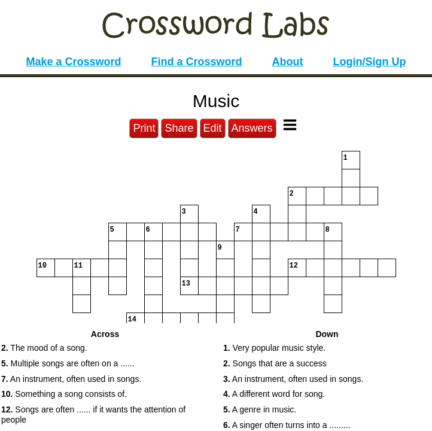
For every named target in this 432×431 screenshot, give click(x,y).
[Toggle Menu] (289, 124)
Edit (212, 128)
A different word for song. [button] (274, 394)
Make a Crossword (73, 62)
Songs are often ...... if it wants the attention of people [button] (93, 414)
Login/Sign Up (369, 62)
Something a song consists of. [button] (64, 394)
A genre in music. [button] (259, 409)
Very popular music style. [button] (274, 348)
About (287, 62)
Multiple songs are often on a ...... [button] (68, 363)
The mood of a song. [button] (44, 348)
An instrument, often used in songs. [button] (71, 379)
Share (179, 128)
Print (144, 128)
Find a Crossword (196, 62)
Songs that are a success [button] (275, 363)
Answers (252, 128)
